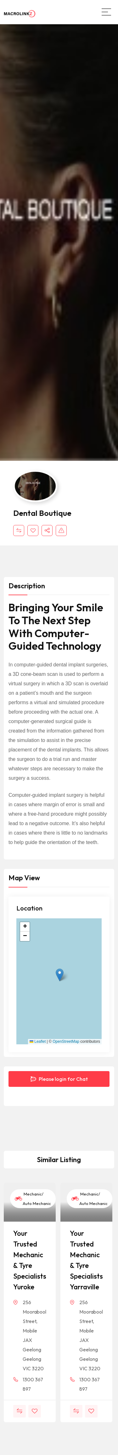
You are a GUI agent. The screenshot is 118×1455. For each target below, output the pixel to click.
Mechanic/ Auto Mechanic (33, 1198)
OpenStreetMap (66, 1041)
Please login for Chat (59, 1079)
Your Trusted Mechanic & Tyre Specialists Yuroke (29, 1260)
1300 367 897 (33, 1384)
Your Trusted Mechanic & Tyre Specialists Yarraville (86, 1260)
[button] (60, 974)
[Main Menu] (106, 12)
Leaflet (38, 1041)
